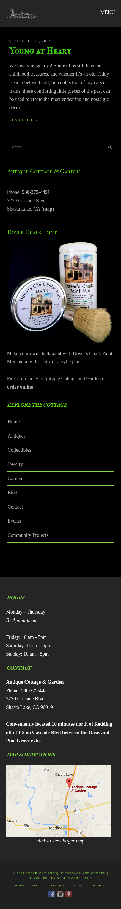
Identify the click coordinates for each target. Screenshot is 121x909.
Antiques (17, 436)
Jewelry (15, 464)
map (48, 209)
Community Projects (28, 535)
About (37, 885)
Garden (15, 478)
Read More (23, 119)
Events (14, 521)
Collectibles (19, 450)
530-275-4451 (36, 192)
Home (14, 421)
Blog (12, 492)
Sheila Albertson (74, 878)
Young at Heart (40, 51)
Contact (15, 507)
